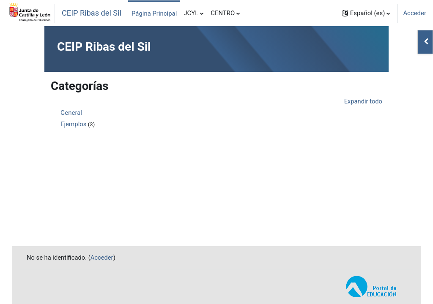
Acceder (414, 13)
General (71, 113)
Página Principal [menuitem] (154, 13)
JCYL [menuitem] (191, 13)
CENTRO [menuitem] (223, 13)
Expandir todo (363, 101)
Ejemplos (73, 124)
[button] (366, 13)
